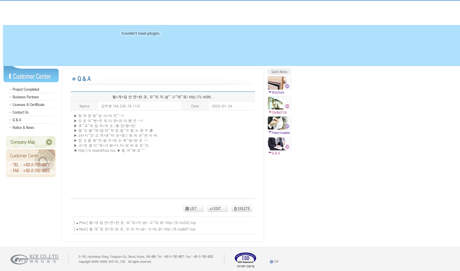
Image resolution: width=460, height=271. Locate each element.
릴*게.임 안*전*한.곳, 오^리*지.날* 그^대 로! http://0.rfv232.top (142, 222)
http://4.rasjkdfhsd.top (97, 150)
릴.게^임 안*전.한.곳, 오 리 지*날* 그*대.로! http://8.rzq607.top (142, 228)
